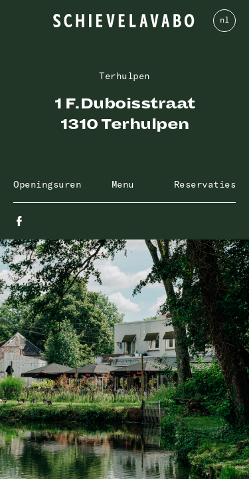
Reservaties (205, 184)
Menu (123, 184)
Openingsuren (47, 184)
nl (224, 20)
